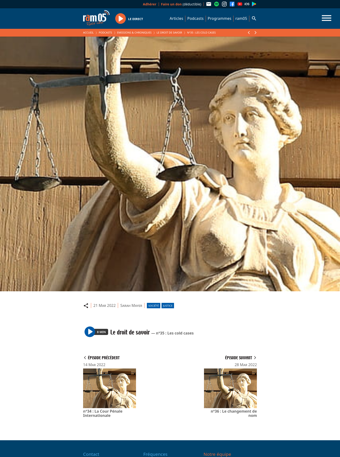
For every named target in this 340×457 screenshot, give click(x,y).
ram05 (241, 18)
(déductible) (181, 4)
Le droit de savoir (169, 32)
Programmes (219, 18)
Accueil (88, 32)
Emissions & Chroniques (134, 32)
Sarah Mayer (131, 305)
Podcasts (195, 18)
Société (153, 305)
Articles (176, 18)
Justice (168, 305)
